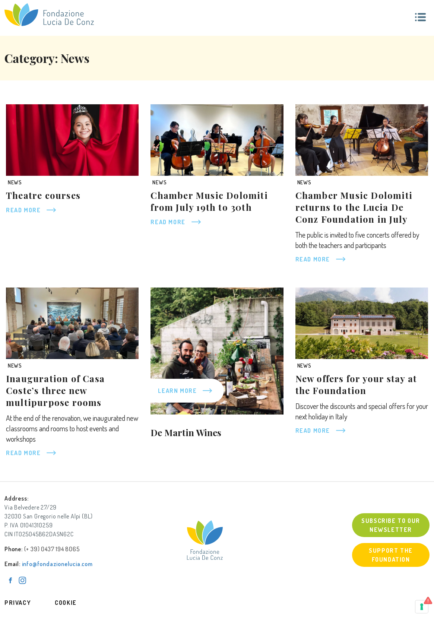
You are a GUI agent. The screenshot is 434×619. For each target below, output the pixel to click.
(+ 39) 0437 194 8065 (52, 549)
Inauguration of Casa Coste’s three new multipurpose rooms (55, 390)
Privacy (17, 602)
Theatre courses (43, 195)
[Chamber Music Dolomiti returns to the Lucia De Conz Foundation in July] (361, 140)
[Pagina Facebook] (10, 580)
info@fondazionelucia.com (57, 564)
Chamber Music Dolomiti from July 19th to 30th (209, 201)
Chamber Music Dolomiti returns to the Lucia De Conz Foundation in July (353, 207)
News (15, 182)
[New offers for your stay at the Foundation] (361, 323)
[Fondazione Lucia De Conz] (49, 14)
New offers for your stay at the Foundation (356, 384)
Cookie (66, 602)
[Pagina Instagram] (22, 580)
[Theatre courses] (72, 140)
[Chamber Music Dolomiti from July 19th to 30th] (217, 140)
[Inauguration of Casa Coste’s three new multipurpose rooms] (72, 323)
